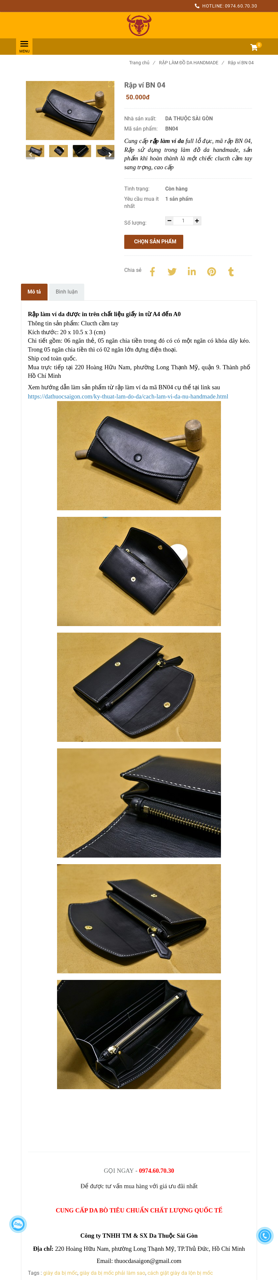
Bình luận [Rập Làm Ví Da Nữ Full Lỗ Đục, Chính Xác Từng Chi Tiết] (67, 292)
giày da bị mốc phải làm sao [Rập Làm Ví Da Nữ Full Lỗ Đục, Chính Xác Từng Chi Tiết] (112, 1273)
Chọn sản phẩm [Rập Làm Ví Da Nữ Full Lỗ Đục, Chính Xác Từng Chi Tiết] (155, 241)
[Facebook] (152, 270)
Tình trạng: (137, 189)
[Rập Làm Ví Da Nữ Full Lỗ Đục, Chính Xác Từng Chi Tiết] (139, 25)
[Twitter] (172, 270)
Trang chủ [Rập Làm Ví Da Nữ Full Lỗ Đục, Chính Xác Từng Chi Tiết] (142, 62)
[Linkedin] (192, 270)
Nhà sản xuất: (141, 118)
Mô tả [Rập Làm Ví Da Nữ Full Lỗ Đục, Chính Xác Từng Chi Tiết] (34, 292)
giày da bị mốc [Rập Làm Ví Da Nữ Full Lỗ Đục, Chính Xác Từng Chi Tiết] (60, 1273)
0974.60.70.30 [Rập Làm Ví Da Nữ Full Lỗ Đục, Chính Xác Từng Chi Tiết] (241, 6)
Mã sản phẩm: (141, 129)
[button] (254, 48)
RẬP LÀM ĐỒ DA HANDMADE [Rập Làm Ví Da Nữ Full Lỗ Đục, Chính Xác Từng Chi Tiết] (191, 62)
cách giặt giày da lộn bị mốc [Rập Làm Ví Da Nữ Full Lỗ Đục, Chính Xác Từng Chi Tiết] (180, 1273)
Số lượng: (136, 223)
